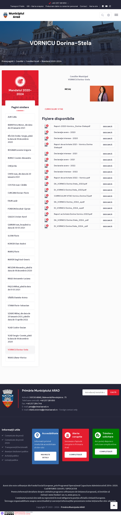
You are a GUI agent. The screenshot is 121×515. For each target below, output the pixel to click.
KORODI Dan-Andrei (17, 243)
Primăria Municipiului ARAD (73, 507)
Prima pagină (7, 61)
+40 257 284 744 (34, 403)
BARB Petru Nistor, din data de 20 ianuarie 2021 (20, 126)
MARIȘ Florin (13, 251)
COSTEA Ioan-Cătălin (17, 185)
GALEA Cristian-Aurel (17, 217)
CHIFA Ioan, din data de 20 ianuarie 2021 (19, 175)
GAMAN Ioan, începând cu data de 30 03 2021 (19, 226)
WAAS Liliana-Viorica (17, 357)
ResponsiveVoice (19, 512)
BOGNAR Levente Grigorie (19, 150)
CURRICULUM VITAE (54, 109)
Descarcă (107, 126)
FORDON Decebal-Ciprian (19, 209)
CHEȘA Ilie (12, 166)
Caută (113, 392)
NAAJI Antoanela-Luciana (19, 278)
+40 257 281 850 (59, 3)
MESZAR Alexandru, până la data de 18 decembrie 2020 (20, 269)
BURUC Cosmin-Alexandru (19, 158)
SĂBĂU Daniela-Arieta (17, 297)
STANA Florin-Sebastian (18, 305)
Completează (75, 455)
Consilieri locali (32, 61)
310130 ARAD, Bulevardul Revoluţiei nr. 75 (48, 397)
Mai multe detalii (45, 456)
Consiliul (19, 61)
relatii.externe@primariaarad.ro (43, 410)
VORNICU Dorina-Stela (18, 349)
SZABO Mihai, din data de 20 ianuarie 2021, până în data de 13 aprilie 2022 (19, 316)
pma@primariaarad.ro (39, 406)
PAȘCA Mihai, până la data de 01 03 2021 (19, 288)
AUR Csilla (12, 117)
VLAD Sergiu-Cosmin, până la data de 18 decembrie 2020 (20, 338)
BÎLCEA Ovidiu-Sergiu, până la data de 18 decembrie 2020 (20, 139)
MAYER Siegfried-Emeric (19, 259)
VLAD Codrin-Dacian (17, 327)
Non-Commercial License (22, 514)
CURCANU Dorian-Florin (18, 193)
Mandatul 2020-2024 (51, 61)
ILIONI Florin (13, 236)
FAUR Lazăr (13, 201)
